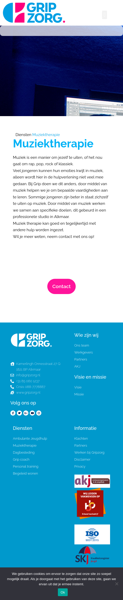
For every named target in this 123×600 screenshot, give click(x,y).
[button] (104, 15)
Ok (62, 592)
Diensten (23, 134)
